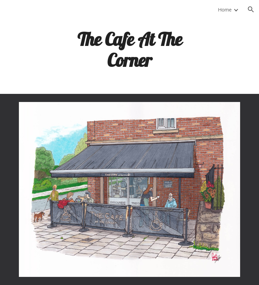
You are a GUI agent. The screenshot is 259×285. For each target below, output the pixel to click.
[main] (129, 49)
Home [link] (225, 9)
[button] (251, 9)
